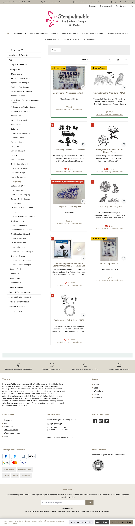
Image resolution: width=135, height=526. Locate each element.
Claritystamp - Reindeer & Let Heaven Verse (109, 151)
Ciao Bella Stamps (18, 173)
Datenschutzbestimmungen (44, 513)
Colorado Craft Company (20, 194)
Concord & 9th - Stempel (20, 199)
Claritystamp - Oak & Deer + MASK (69, 321)
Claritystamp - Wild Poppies (69, 207)
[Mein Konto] (121, 6)
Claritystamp (16, 181)
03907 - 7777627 (54, 425)
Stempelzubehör (16, 287)
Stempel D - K (15, 269)
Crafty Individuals (18, 247)
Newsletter (8, 437)
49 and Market (16, 74)
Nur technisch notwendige (81, 522)
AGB (5, 424)
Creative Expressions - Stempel (23, 216)
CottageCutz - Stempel (19, 212)
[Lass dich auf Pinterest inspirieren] (106, 422)
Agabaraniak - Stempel (20, 83)
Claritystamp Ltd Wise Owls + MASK (109, 93)
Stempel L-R (14, 273)
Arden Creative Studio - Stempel (23, 107)
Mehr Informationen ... (11, 523)
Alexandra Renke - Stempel (21, 91)
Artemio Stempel (17, 116)
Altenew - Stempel (18, 96)
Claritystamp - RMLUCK (109, 264)
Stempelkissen (15, 283)
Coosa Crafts (16, 203)
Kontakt (97, 386)
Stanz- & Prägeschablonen (20, 292)
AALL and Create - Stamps (21, 78)
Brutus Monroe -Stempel (20, 133)
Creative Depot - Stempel (21, 260)
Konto (96, 395)
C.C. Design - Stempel (19, 164)
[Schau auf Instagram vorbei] (100, 422)
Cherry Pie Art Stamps (19, 168)
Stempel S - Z (15, 278)
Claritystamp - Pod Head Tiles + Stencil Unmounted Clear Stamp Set (69, 265)
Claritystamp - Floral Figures (109, 207)
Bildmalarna (16, 124)
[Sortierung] (96, 60)
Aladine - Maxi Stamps (20, 87)
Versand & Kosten (11, 431)
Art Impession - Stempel (20, 111)
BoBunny (14, 129)
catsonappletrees (18, 159)
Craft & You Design (18, 238)
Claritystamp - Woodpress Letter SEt (69, 93)
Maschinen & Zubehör (18, 55)
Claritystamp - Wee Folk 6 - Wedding (69, 150)
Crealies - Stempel (18, 256)
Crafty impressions (18, 243)
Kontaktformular (67, 438)
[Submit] (89, 504)
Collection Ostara (17, 190)
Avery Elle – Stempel (19, 120)
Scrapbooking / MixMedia (20, 297)
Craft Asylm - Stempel (19, 221)
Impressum (8, 421)
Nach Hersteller (15, 311)
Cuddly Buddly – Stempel (21, 265)
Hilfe (96, 389)
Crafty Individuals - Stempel (22, 251)
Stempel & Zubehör (17, 64)
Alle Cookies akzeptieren (121, 522)
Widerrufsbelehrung (12, 434)
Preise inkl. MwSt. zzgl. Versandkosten (69, 110)
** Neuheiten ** (16, 50)
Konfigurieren (101, 522)
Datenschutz (9, 428)
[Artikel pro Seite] (122, 60)
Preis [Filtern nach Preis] (55, 50)
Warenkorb (98, 392)
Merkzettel (98, 399)
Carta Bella (15, 155)
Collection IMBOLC (18, 186)
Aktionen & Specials (17, 306)
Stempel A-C (15, 69)
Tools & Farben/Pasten (19, 301)
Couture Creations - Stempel (22, 208)
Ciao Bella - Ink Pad (18, 177)
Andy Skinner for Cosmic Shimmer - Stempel (25, 101)
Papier (11, 60)
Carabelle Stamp (17, 142)
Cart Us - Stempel (18, 151)
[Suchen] (92, 6)
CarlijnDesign (16, 146)
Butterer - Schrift (17, 138)
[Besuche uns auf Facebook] (95, 422)
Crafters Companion (19, 225)
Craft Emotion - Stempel (20, 234)
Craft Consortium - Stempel (22, 230)
